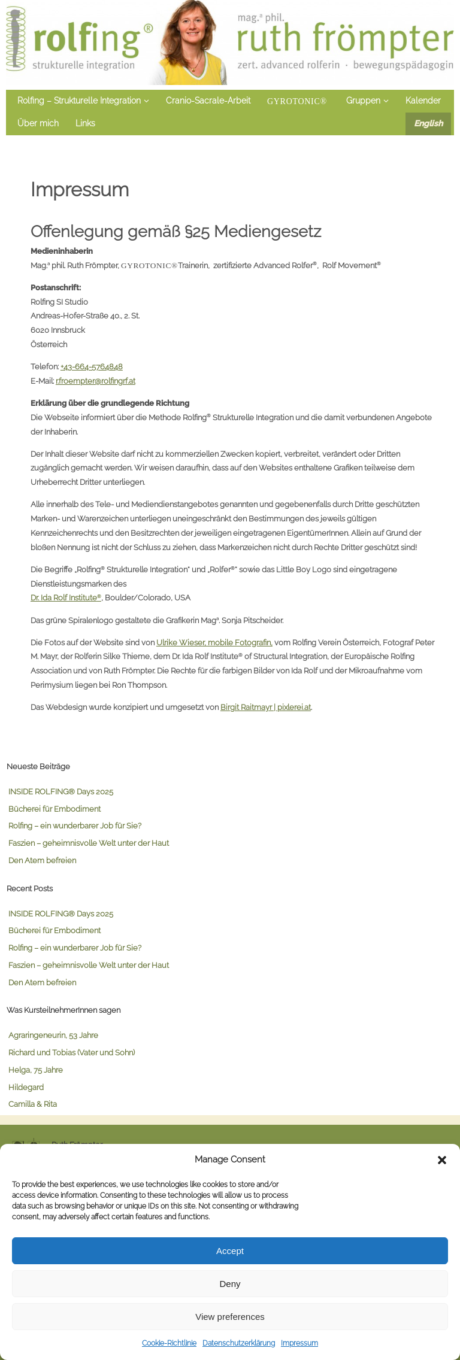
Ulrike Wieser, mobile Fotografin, (214, 642)
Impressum (299, 1343)
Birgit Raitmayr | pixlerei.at (265, 707)
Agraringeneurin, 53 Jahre (53, 1035)
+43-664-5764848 (91, 366)
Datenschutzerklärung (238, 1343)
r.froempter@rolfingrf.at (95, 380)
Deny (229, 1284)
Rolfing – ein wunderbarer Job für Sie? (74, 825)
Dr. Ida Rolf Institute (66, 597)
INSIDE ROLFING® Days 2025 (60, 791)
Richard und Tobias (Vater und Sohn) (71, 1052)
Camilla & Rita (32, 1104)
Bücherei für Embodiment (54, 808)
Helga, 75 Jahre (35, 1069)
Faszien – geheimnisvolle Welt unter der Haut (88, 843)
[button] (442, 1160)
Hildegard (26, 1087)
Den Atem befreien (42, 860)
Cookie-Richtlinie (169, 1343)
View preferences (230, 1317)
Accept (230, 1251)
